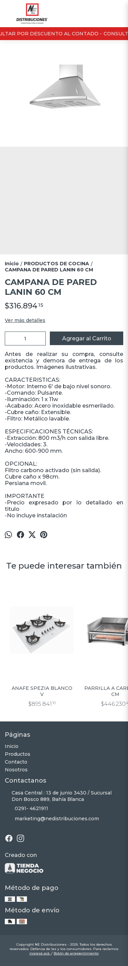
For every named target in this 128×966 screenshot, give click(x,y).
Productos (17, 754)
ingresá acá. (40, 953)
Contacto (16, 762)
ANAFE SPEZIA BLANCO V (42, 691)
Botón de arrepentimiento (76, 953)
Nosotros (16, 770)
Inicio (11, 746)
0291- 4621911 (26, 809)
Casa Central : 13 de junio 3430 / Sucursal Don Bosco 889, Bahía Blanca (58, 796)
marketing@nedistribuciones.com (52, 819)
